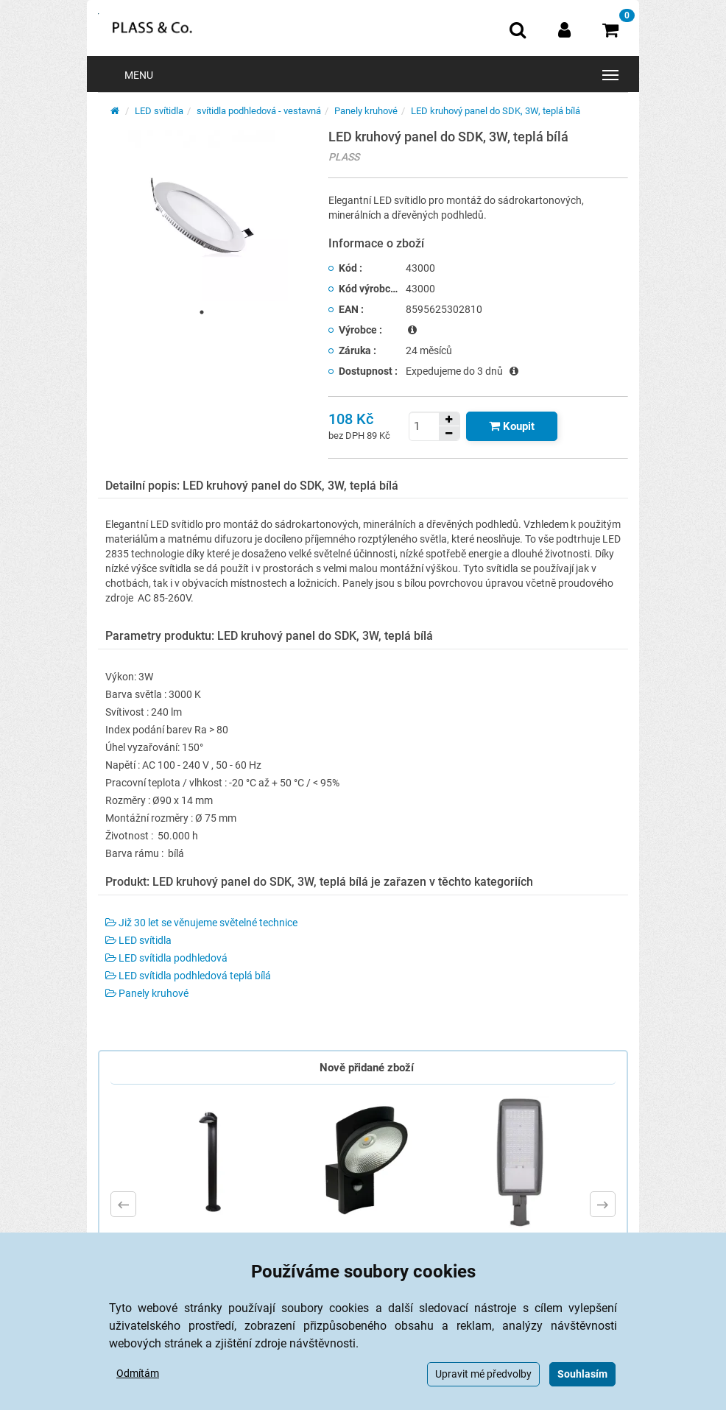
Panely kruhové (366, 110)
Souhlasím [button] (582, 1374)
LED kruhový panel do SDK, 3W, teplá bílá (495, 110)
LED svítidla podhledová (166, 958)
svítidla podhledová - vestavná (259, 110)
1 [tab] (201, 312)
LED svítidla (159, 110)
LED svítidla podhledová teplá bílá (188, 975)
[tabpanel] (202, 215)
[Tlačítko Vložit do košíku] (511, 426)
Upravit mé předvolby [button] (483, 1374)
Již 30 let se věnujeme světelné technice (201, 922)
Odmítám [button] (137, 1373)
